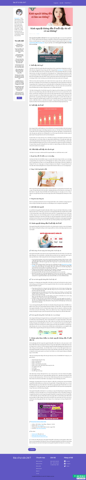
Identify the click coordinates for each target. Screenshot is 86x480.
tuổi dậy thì (60, 70)
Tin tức (37, 473)
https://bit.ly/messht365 (41, 428)
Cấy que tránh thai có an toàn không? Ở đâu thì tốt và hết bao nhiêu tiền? (19, 60)
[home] (19, 2)
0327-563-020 (41, 425)
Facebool (68, 461)
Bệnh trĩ (37, 471)
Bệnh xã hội (38, 466)
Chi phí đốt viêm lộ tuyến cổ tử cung (40, 436)
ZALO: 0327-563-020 (54, 461)
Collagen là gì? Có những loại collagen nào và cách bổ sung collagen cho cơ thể (19, 82)
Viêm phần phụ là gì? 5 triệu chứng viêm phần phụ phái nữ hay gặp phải (19, 88)
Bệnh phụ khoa (39, 463)
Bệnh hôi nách (39, 468)
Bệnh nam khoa (39, 461)
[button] (68, 3)
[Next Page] (19, 98)
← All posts (31, 449)
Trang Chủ (56, 2)
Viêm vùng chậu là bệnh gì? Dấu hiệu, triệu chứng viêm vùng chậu (19, 71)
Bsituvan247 (16, 18)
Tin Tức (38, 33)
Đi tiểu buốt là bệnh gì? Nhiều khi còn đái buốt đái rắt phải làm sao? (19, 76)
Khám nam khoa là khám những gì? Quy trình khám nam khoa (19, 93)
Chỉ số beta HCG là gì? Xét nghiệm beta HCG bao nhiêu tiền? (19, 66)
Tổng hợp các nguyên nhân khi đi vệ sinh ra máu (19, 45)
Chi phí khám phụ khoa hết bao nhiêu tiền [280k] (19, 56)
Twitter (67, 466)
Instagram (68, 463)
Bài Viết (61, 2)
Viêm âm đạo (34, 433)
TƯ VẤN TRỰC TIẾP (54, 464)
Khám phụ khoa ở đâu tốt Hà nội (39, 435)
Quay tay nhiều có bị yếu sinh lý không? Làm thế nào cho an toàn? (19, 50)
